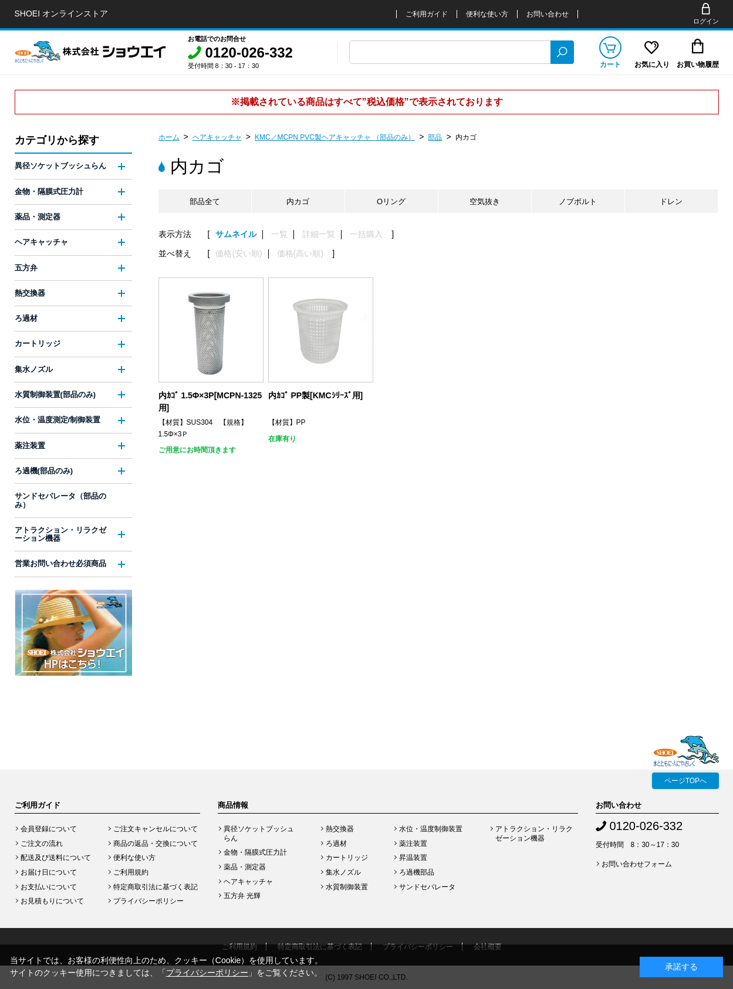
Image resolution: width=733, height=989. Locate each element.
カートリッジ (37, 343)
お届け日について (49, 872)
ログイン (706, 21)
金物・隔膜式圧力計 (49, 191)
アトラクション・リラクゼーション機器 (60, 534)
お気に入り (652, 64)
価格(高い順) (300, 253)
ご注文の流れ (42, 843)
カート (610, 64)
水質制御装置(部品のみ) (55, 394)
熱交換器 (30, 293)
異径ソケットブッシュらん (60, 165)
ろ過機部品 (416, 872)
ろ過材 (26, 318)
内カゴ (466, 137)
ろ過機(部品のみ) (44, 470)
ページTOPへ (685, 781)
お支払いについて (49, 887)
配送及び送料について (56, 857)
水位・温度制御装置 (430, 829)
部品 (435, 137)
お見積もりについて (52, 901)
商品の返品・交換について (155, 843)
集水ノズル (34, 369)
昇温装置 (413, 857)
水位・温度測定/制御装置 (58, 419)
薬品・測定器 (37, 216)
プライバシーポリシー (148, 901)
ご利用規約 (130, 872)
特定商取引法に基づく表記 (155, 887)
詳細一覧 (318, 234)
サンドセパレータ (427, 887)
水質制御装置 (347, 887)
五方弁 (26, 267)
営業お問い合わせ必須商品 (60, 563)
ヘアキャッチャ (217, 137)
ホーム (169, 137)
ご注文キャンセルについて (155, 829)
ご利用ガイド (427, 14)
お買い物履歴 (698, 64)
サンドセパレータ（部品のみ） (60, 500)
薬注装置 (30, 445)
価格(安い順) (238, 253)
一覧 (279, 234)
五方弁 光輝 (242, 896)
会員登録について (49, 829)
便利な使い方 (487, 14)
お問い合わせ (547, 14)
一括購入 (366, 234)
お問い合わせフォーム (637, 864)
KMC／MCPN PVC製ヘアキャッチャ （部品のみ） (335, 137)
